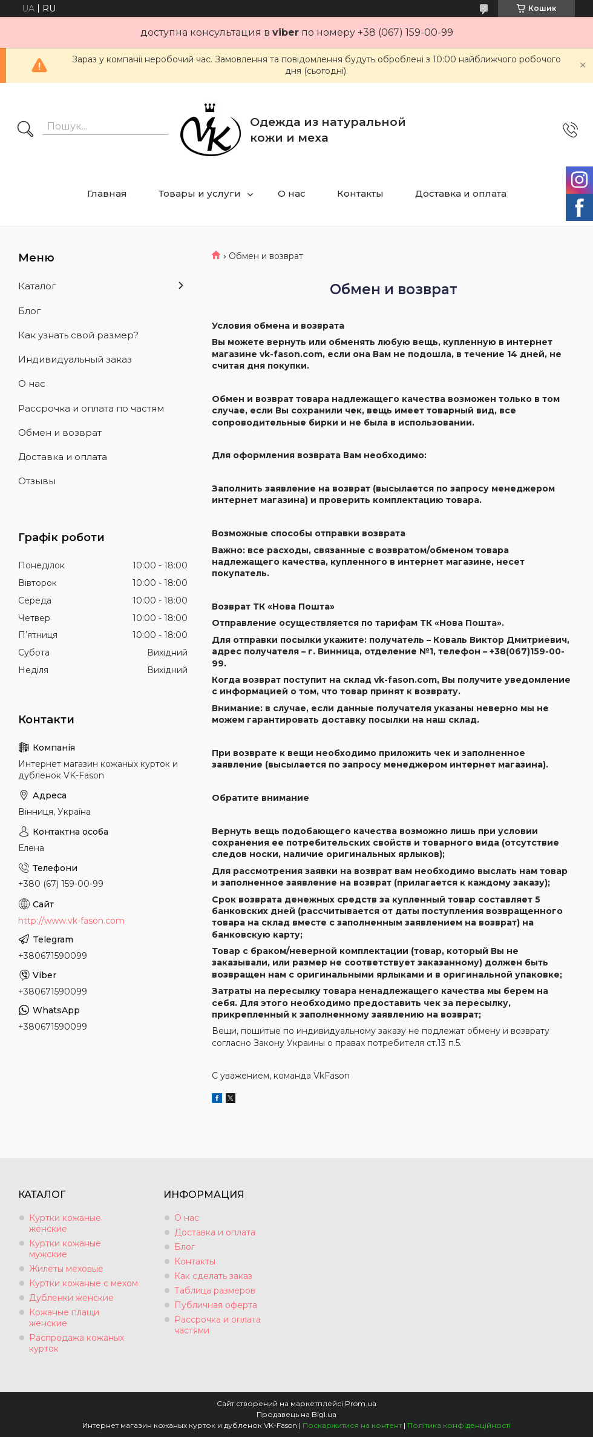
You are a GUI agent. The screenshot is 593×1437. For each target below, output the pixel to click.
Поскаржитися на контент (352, 1425)
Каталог (37, 286)
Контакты (360, 193)
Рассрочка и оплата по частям (91, 408)
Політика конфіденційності (459, 1425)
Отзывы (37, 481)
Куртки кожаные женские (65, 1223)
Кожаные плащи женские (64, 1318)
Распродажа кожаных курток (76, 1343)
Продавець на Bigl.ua (296, 1414)
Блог (29, 311)
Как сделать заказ (213, 1276)
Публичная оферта (215, 1305)
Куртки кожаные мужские (65, 1249)
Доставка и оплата (460, 193)
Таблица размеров (214, 1290)
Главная (107, 193)
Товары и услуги (200, 193)
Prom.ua (360, 1403)
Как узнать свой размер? (78, 335)
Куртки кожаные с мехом (83, 1283)
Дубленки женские (71, 1297)
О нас (292, 193)
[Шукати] (25, 130)
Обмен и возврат (60, 432)
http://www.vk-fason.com (71, 920)
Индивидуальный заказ (75, 359)
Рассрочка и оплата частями (217, 1325)
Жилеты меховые (66, 1268)
